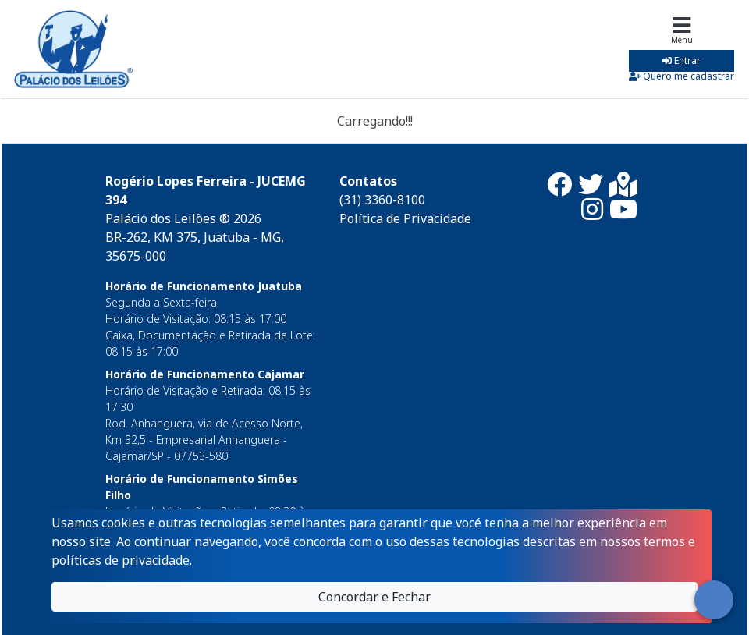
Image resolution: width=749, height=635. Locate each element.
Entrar (681, 60)
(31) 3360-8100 (382, 199)
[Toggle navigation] (681, 49)
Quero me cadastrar (681, 76)
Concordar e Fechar (374, 596)
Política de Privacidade (405, 218)
